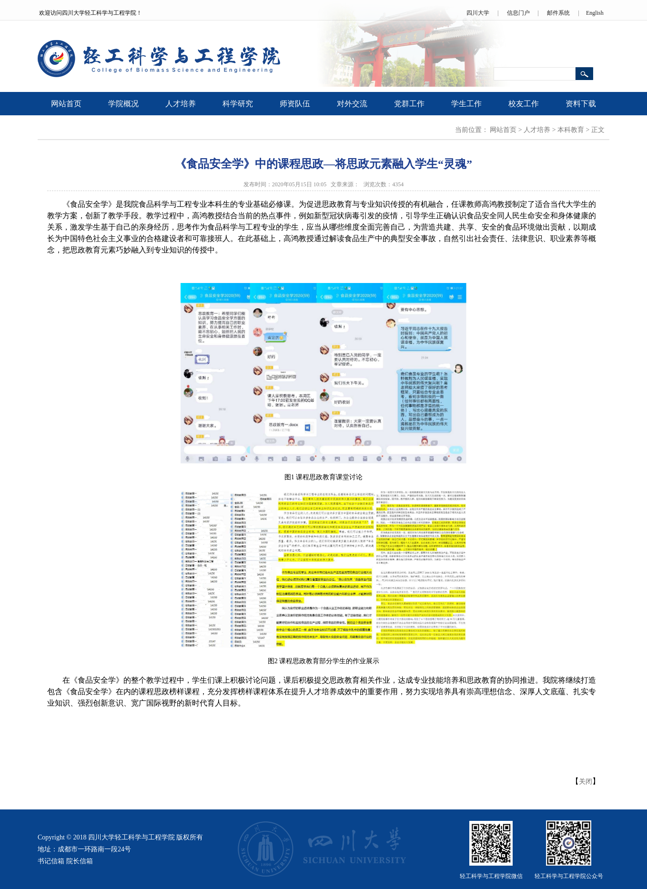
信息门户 (518, 13)
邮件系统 (558, 13)
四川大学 (477, 13)
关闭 (585, 781)
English (595, 13)
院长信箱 (79, 861)
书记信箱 (51, 861)
